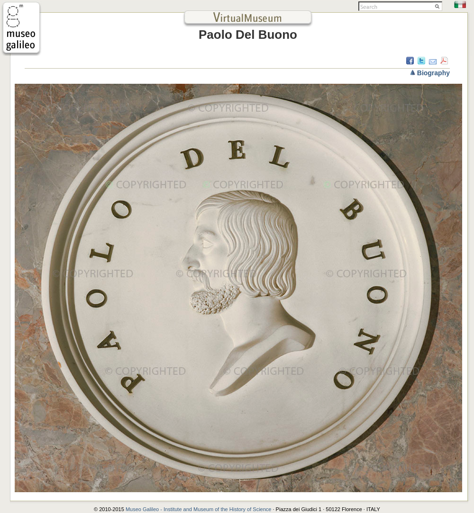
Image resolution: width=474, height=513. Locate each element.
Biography (433, 73)
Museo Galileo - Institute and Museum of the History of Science (199, 509)
